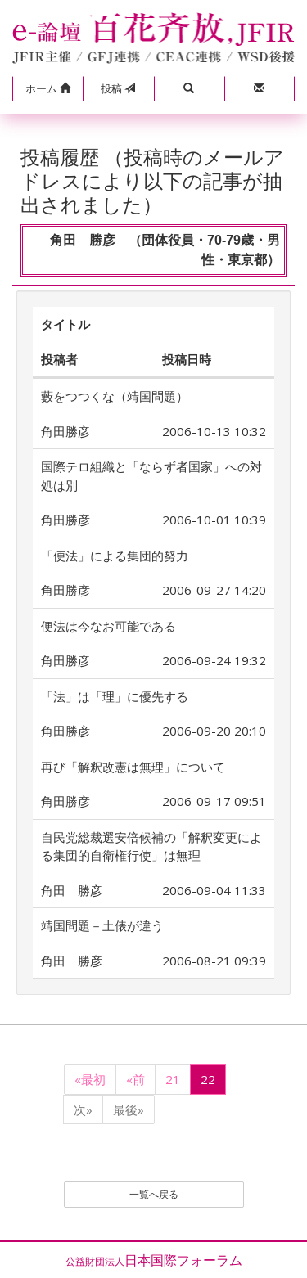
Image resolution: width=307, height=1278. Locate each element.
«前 (135, 1079)
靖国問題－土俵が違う (102, 925)
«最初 (90, 1079)
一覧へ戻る (153, 1194)
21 (172, 1079)
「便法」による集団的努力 (114, 555)
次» (83, 1109)
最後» (128, 1109)
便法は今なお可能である (114, 626)
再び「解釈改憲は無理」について (133, 766)
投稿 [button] (118, 88)
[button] (47, 89)
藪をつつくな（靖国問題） (114, 396)
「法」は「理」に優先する (114, 696)
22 (208, 1079)
